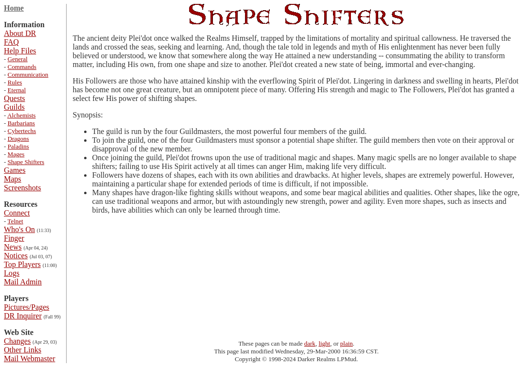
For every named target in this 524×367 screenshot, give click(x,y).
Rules (15, 82)
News (12, 247)
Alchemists (21, 115)
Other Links (22, 350)
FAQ (11, 42)
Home (14, 8)
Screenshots (22, 188)
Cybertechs (22, 130)
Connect (17, 213)
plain (346, 343)
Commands (22, 66)
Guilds (14, 107)
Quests (14, 98)
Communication (28, 74)
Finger (14, 238)
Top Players (22, 264)
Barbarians (21, 123)
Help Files (20, 51)
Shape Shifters (26, 162)
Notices (16, 255)
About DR (20, 33)
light (324, 343)
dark (309, 343)
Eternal (17, 90)
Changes (17, 341)
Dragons (18, 138)
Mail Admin (23, 282)
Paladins (18, 146)
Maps (12, 179)
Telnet (15, 221)
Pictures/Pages (26, 307)
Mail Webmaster (29, 358)
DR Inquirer (23, 316)
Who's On (19, 229)
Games (14, 170)
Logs (11, 273)
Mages (16, 154)
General (18, 59)
